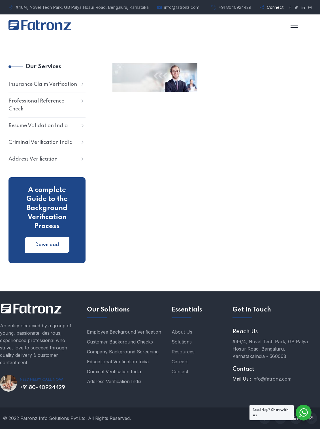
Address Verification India (114, 381)
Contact (180, 371)
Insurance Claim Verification (42, 84)
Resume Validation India (38, 125)
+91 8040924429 (234, 7)
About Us (182, 332)
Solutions (182, 342)
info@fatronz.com (181, 7)
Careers (180, 361)
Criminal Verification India (40, 142)
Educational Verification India (118, 361)
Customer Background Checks (120, 342)
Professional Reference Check (36, 105)
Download (47, 244)
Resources (183, 352)
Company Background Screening (123, 352)
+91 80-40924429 (42, 387)
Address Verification (32, 159)
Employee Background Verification (124, 332)
